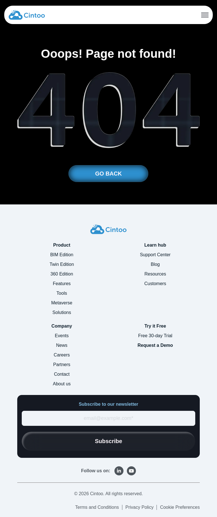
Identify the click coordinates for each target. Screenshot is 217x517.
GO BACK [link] (108, 173)
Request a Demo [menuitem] (155, 345)
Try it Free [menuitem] (155, 326)
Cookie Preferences (180, 507)
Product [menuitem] (61, 245)
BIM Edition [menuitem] (61, 254)
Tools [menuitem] (62, 293)
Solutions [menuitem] (62, 312)
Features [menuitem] (62, 283)
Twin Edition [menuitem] (61, 264)
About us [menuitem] (62, 383)
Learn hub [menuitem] (155, 245)
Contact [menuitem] (62, 374)
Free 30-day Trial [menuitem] (155, 335)
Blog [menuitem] (155, 264)
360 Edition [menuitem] (62, 274)
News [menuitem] (62, 345)
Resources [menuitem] (155, 274)
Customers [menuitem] (155, 283)
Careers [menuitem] (62, 355)
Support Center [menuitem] (155, 254)
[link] (26, 14)
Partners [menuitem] (61, 364)
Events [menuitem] (62, 335)
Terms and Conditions (97, 507)
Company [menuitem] (61, 326)
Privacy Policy (139, 507)
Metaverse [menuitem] (61, 302)
